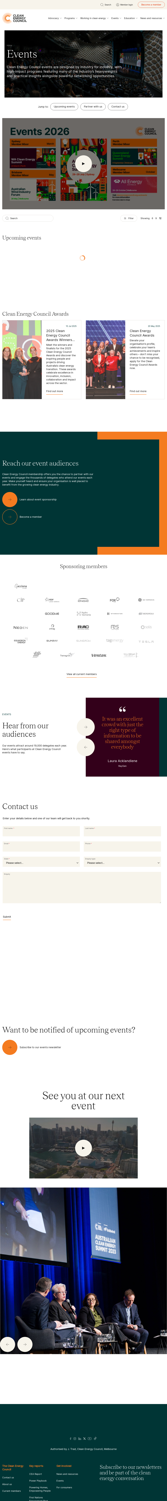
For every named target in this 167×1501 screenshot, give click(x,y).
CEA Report (35, 1397)
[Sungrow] (83, 640)
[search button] (105, 4)
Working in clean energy (94, 19)
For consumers (64, 1411)
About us (7, 1408)
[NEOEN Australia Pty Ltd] (21, 627)
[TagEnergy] (115, 640)
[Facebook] (70, 1362)
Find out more (54, 392)
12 (160, 218)
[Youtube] (89, 1362)
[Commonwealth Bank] (146, 587)
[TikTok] (95, 1362)
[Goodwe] (52, 613)
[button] (86, 747)
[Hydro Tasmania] (83, 613)
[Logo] (83, 1341)
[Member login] (124, 4)
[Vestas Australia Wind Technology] (99, 654)
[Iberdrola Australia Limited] (146, 613)
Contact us (117, 106)
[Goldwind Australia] (20, 614)
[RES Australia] (115, 627)
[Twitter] (84, 1362)
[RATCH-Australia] (83, 627)
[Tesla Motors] (146, 640)
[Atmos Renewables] (83, 587)
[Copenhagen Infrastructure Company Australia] (21, 600)
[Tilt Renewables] (36, 654)
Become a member (151, 4)
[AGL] (52, 587)
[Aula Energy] (115, 587)
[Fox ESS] (115, 600)
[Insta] (75, 1362)
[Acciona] (21, 586)
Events (116, 19)
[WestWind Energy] (130, 654)
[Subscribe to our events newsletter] (34, 957)
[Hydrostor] (115, 613)
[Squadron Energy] (21, 640)
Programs (70, 19)
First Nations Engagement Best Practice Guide (38, 1424)
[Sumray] (52, 640)
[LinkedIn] (79, 1362)
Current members (11, 1414)
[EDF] (52, 599)
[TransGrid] (68, 654)
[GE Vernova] (146, 600)
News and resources (152, 19)
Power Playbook (38, 1404)
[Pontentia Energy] (52, 627)
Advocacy (55, 19)
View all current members (82, 675)
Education (131, 19)
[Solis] (146, 627)
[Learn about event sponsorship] (31, 499)
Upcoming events (64, 106)
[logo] (14, 18)
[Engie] (83, 600)
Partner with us (93, 106)
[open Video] (83, 163)
